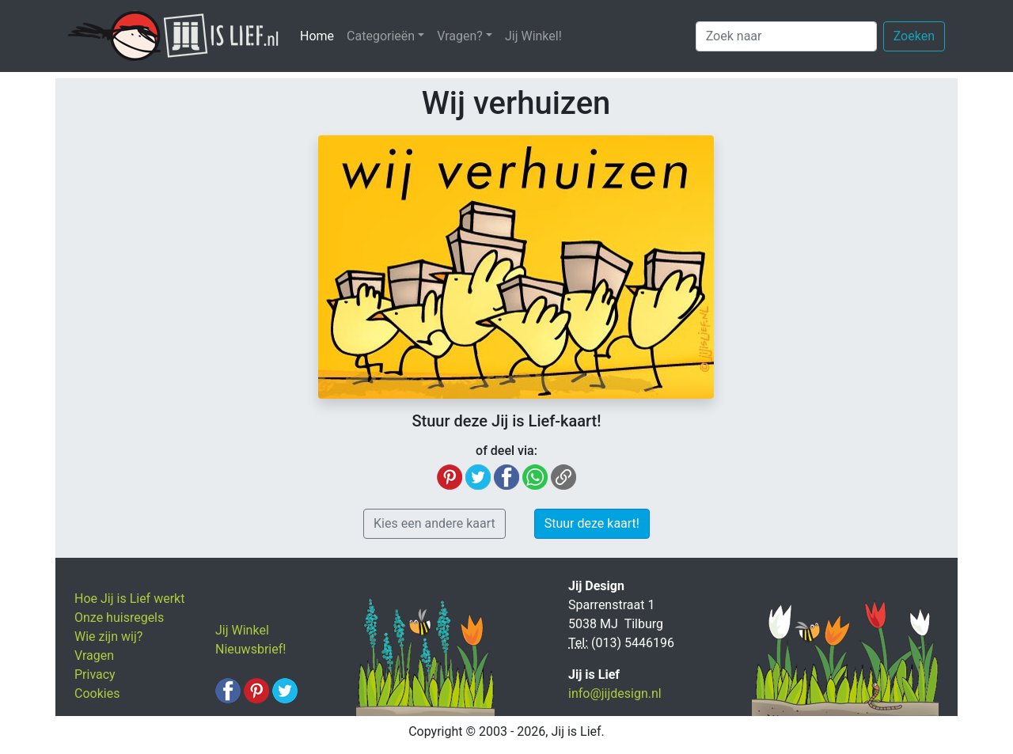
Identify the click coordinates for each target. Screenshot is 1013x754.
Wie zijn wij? (108, 636)
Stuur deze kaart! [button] (591, 523)
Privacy (95, 674)
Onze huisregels (119, 617)
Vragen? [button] (460, 36)
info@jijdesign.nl (615, 693)
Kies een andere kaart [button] (434, 523)
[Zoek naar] (786, 36)
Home (320, 35)
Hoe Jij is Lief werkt (129, 598)
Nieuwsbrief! (250, 649)
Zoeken (914, 36)
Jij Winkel (242, 630)
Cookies (97, 693)
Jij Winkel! (533, 36)
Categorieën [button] (381, 36)
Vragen (94, 655)
